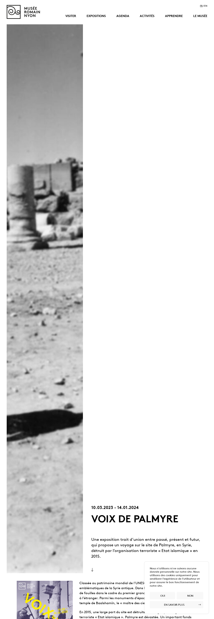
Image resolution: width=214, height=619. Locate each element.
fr (201, 6)
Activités (147, 16)
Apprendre (174, 16)
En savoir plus (174, 605)
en (205, 6)
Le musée (200, 16)
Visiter (70, 16)
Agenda (122, 16)
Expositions (96, 16)
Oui (162, 596)
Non (190, 596)
